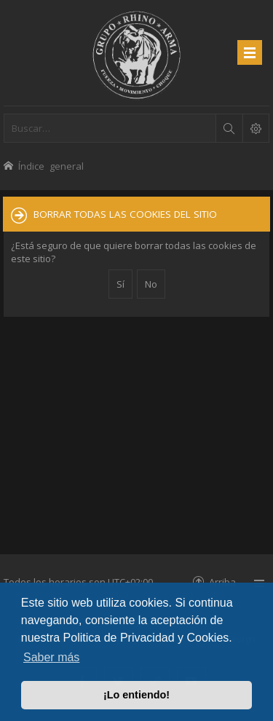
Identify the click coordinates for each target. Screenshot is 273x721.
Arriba (222, 581)
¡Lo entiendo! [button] (136, 695)
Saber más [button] (51, 657)
